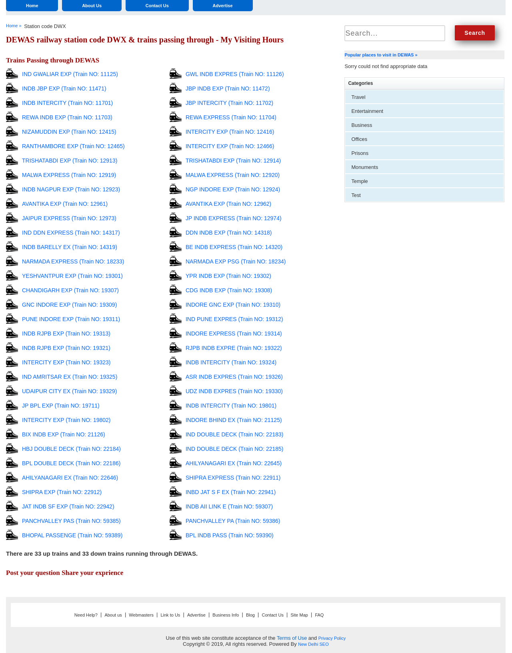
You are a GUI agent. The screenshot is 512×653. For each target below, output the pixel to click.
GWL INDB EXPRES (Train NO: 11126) (235, 74)
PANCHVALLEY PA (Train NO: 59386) (233, 521)
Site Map (299, 615)
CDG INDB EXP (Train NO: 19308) (229, 290)
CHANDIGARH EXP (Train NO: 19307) (70, 290)
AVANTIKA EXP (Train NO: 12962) (228, 204)
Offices (359, 139)
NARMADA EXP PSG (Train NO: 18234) (236, 261)
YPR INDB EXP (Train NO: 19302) (228, 276)
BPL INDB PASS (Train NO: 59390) (230, 535)
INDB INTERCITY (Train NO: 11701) (67, 103)
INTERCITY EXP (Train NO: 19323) (66, 362)
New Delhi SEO (313, 644)
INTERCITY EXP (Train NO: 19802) (66, 420)
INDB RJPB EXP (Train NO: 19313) (66, 333)
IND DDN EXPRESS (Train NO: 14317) (71, 232)
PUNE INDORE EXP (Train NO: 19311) (71, 319)
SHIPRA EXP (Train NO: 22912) (62, 492)
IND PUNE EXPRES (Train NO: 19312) (234, 319)
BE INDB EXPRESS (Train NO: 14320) (234, 247)
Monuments (364, 167)
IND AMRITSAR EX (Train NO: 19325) (69, 377)
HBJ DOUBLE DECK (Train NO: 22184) (71, 449)
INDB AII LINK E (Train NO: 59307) (229, 506)
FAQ (319, 615)
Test (355, 195)
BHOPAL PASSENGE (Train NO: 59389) (72, 535)
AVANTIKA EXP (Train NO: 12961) (65, 204)
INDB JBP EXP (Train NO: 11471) (64, 88)
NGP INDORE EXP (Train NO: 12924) (233, 189)
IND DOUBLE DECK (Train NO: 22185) (235, 449)
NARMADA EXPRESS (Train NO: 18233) (73, 261)
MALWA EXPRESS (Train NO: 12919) (69, 175)
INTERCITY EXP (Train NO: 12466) (230, 146)
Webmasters (141, 615)
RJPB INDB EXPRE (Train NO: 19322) (234, 348)
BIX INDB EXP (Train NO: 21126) (63, 434)
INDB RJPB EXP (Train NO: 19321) (66, 348)
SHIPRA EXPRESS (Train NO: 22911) (233, 477)
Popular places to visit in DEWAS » (380, 54)
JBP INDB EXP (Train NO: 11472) (228, 88)
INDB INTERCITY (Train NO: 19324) (231, 362)
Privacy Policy (332, 638)
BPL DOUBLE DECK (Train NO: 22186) (71, 463)
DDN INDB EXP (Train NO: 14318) (229, 232)
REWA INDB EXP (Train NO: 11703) (67, 117)
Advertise (222, 5)
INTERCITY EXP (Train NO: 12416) (230, 132)
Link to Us (170, 615)
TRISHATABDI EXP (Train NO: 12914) (233, 160)
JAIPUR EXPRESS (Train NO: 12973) (69, 218)
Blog (250, 615)
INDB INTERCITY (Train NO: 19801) (231, 405)
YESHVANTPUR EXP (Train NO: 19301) (72, 276)
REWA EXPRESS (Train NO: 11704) (231, 117)
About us (113, 615)
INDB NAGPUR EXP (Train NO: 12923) (71, 189)
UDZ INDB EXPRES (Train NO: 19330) (234, 391)
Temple (359, 181)
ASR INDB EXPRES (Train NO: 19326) (234, 377)
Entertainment (367, 111)
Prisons (359, 153)
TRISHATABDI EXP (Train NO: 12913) (69, 160)
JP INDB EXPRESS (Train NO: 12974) (234, 218)
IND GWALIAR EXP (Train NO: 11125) (70, 74)
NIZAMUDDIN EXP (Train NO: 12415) (69, 132)
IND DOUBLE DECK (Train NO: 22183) (235, 434)
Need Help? (86, 615)
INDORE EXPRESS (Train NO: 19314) (234, 333)
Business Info (225, 615)
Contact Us (157, 5)
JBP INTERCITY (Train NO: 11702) (229, 103)
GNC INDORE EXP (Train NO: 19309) (69, 304)
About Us (92, 5)
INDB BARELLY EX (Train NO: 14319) (69, 247)
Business (361, 125)
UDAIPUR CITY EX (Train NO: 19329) (69, 391)
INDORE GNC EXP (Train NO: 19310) (233, 304)
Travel (358, 97)
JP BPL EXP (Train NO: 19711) (61, 405)
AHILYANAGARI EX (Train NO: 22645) (234, 463)
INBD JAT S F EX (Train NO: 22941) (231, 492)
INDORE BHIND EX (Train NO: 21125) (234, 420)
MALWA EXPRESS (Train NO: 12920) (233, 175)
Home (32, 5)
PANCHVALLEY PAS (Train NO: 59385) (71, 521)
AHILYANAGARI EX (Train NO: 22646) (70, 477)
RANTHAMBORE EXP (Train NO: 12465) (73, 146)
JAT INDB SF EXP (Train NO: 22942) (68, 506)
